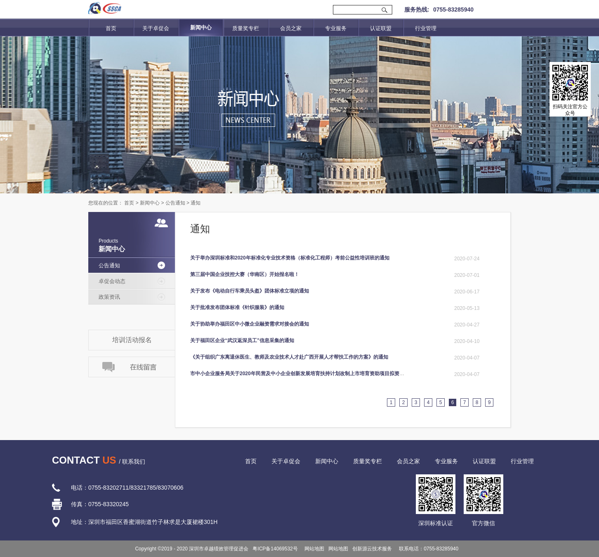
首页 (111, 28)
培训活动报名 (132, 339)
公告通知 (175, 203)
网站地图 (313, 549)
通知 (195, 203)
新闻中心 (150, 203)
